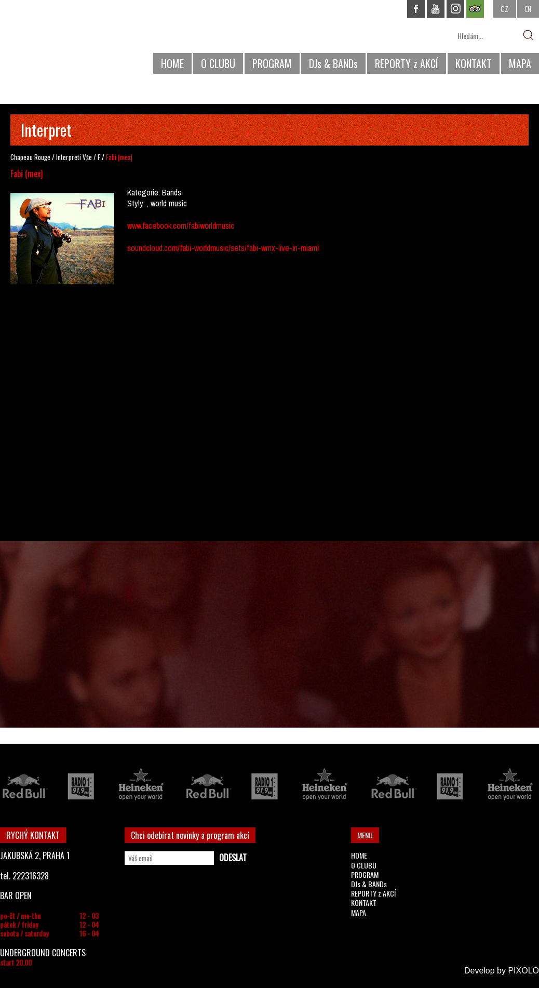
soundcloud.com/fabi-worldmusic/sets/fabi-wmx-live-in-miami (223, 248)
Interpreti (68, 157)
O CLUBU (218, 63)
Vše (87, 157)
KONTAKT (473, 63)
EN (528, 8)
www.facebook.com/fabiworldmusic (180, 225)
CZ (504, 8)
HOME (172, 63)
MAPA (520, 63)
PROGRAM (272, 63)
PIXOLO (523, 970)
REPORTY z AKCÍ (406, 63)
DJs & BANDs (333, 63)
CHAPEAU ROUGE (56, 41)
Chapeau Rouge (30, 157)
